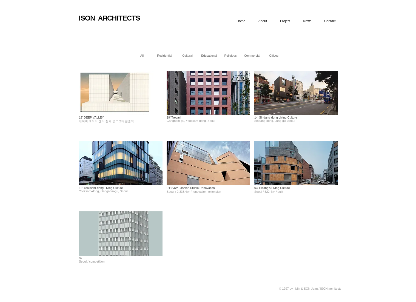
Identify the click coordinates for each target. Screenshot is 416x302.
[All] (142, 55)
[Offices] (274, 55)
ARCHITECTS (119, 18)
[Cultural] (187, 55)
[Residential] (164, 55)
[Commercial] (252, 55)
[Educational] (209, 55)
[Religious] (230, 55)
